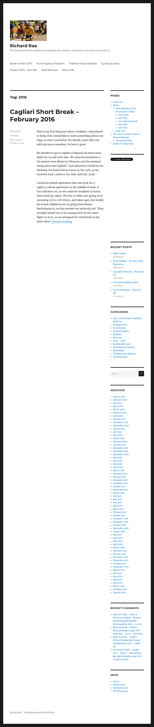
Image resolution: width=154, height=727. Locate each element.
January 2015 (119, 592)
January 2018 (119, 477)
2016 (12, 140)
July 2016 (117, 534)
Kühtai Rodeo (119, 253)
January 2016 (119, 554)
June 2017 (117, 499)
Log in (116, 681)
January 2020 (119, 419)
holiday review (17, 143)
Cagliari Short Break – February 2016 (44, 115)
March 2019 (119, 438)
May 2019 (117, 435)
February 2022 (120, 412)
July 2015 (117, 573)
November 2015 (120, 560)
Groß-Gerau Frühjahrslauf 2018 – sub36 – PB (127, 643)
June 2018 (117, 461)
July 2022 (117, 403)
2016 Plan (123, 127)
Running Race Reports (51, 63)
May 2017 (117, 502)
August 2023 (119, 396)
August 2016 (119, 531)
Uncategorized (120, 357)
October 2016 (119, 525)
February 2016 (120, 550)
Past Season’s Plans (125, 111)
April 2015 (118, 583)
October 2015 (119, 563)
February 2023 (120, 400)
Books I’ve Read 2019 (123, 143)
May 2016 (117, 541)
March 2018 (118, 470)
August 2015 (119, 570)
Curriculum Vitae (124, 140)
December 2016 (120, 518)
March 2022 (119, 409)
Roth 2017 (120, 131)
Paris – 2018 (119, 341)
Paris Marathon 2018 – (127, 108)
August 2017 (119, 493)
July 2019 (117, 432)
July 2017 (117, 496)
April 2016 (118, 544)
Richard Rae (23, 45)
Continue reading (61, 221)
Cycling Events (110, 63)
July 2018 (117, 457)
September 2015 (121, 567)
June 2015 (117, 576)
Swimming (118, 350)
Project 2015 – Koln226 (23, 69)
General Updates (121, 331)
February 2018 (120, 473)
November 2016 (120, 522)
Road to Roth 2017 (21, 63)
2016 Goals (123, 115)
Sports (116, 105)
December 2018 (120, 448)
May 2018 (117, 464)
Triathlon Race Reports (83, 63)
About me (117, 102)
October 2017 (119, 486)
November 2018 (120, 451)
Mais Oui (117, 337)
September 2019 (121, 425)
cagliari (19, 140)
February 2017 (120, 512)
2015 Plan (122, 124)
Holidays (14, 135)
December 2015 (120, 557)
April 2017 (118, 506)
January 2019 (119, 445)
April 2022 (118, 406)
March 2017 (118, 509)
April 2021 (118, 416)
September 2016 (121, 528)
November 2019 (120, 422)
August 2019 (119, 428)
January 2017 (119, 515)
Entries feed (119, 684)
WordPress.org (120, 691)
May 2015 (117, 579)
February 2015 (120, 589)
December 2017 (120, 480)
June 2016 (118, 538)
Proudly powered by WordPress (39, 712)
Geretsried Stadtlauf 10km (125, 282)
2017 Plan (122, 118)
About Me (68, 69)
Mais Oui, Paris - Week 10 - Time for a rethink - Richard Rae (127, 617)
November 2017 (120, 483)
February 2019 (120, 441)
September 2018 (121, 454)
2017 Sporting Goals (128, 121)
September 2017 (121, 489)
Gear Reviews (49, 69)
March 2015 (118, 586)
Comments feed (120, 688)
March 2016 (119, 547)
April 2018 (118, 467)
